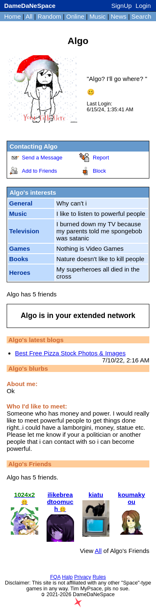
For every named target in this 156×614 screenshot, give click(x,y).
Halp (67, 577)
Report (101, 157)
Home (12, 16)
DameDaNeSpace (29, 5)
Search (141, 16)
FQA (55, 577)
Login (143, 5)
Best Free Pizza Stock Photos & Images (70, 353)
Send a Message (42, 157)
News (118, 16)
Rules (99, 577)
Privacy (82, 577)
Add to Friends (39, 171)
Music (97, 16)
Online (75, 16)
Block (99, 171)
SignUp (121, 5)
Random (49, 16)
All (29, 16)
